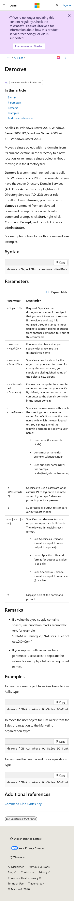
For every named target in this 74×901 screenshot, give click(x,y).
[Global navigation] (4, 5)
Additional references (20, 118)
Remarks (13, 108)
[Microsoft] (37, 5)
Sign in (67, 5)
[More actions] (65, 58)
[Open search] (57, 5)
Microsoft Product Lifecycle (29, 26)
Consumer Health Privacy (23, 878)
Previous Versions (39, 867)
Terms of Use (15, 883)
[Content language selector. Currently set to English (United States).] (26, 839)
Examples (13, 113)
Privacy (43, 872)
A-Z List (18, 58)
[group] (37, 269)
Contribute (27, 872)
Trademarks (35, 883)
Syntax (12, 97)
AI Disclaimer (16, 867)
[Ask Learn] (58, 58)
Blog (10, 872)
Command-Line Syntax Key (23, 804)
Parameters (15, 102)
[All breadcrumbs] (8, 58)
